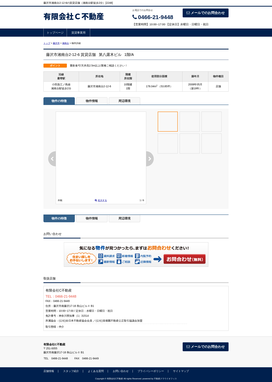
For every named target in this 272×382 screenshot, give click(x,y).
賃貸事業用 (78, 32)
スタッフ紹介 (71, 371)
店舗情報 (48, 371)
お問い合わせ (185, 259)
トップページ (55, 32)
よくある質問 (96, 371)
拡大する (101, 200)
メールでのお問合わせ (205, 13)
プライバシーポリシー (151, 371)
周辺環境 (124, 101)
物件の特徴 (59, 101)
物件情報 (92, 101)
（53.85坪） (165, 86)
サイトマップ (181, 371)
